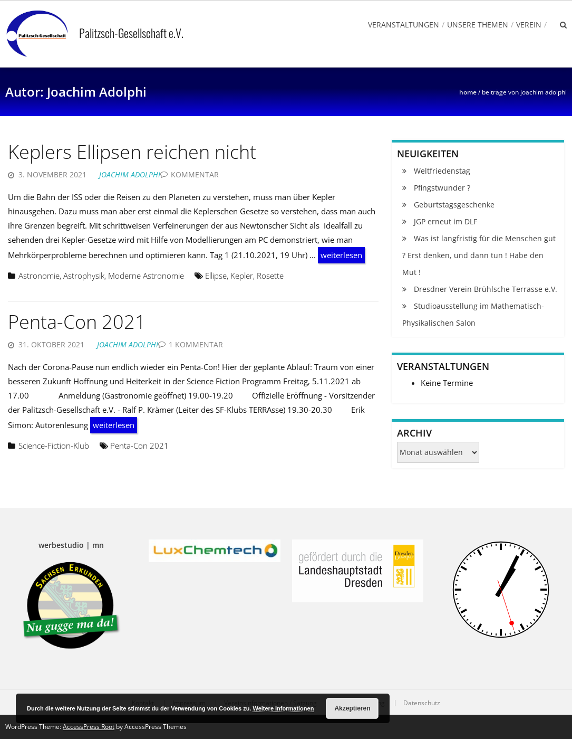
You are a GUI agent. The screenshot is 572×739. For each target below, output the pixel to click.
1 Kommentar (196, 344)
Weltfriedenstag (442, 171)
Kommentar (195, 174)
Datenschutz (421, 703)
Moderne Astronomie (146, 275)
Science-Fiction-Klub (53, 445)
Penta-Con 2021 (77, 322)
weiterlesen (341, 255)
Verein (528, 25)
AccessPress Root (88, 726)
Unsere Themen (477, 25)
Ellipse (216, 275)
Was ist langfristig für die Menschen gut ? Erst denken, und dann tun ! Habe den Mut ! (479, 255)
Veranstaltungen (403, 25)
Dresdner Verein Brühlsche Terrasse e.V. (485, 289)
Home (468, 92)
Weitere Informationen (283, 708)
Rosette (270, 275)
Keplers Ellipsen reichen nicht (132, 152)
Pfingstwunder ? (442, 188)
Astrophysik (83, 275)
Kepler (241, 275)
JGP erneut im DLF (445, 221)
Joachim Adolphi (129, 174)
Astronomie (39, 275)
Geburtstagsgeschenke (454, 205)
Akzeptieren (352, 708)
